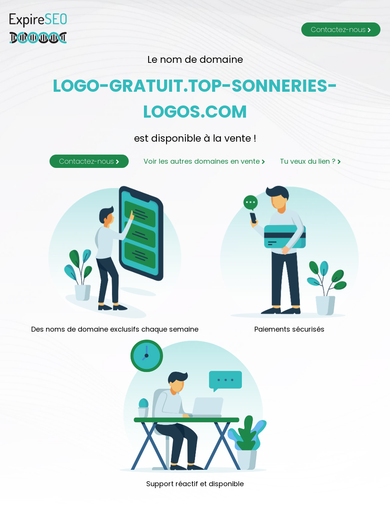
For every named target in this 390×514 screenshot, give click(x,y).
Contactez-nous (341, 29)
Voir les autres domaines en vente (204, 161)
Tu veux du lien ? (310, 161)
